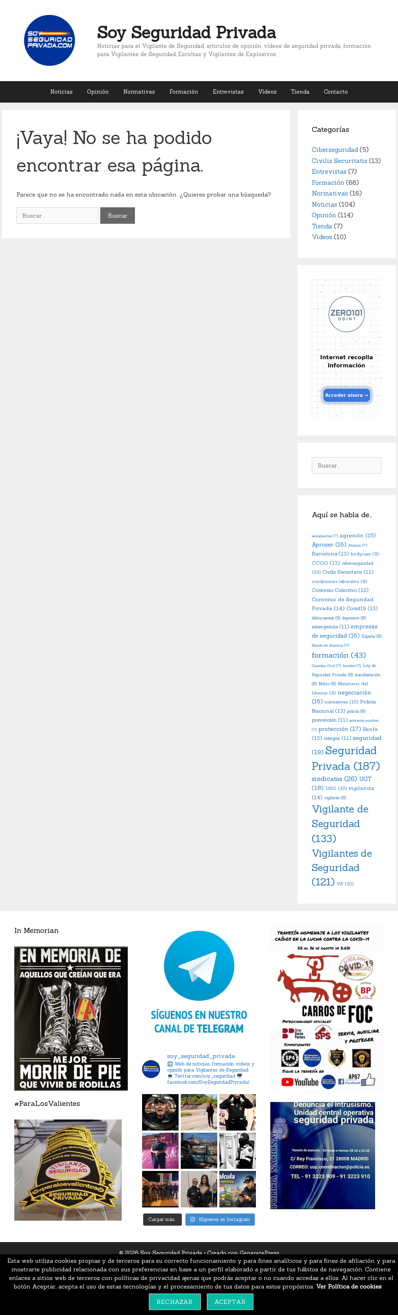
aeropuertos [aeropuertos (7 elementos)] (325, 535)
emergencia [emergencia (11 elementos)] (330, 627)
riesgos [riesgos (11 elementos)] (337, 738)
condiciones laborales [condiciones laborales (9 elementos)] (339, 581)
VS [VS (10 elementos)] (345, 883)
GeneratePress (259, 1253)
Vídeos (267, 91)
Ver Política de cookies (349, 1286)
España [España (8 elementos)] (371, 636)
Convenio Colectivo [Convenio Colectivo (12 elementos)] (340, 590)
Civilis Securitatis (339, 161)
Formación (183, 91)
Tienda (300, 91)
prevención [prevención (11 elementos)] (330, 720)
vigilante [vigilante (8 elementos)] (335, 797)
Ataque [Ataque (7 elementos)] (357, 545)
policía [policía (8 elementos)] (356, 711)
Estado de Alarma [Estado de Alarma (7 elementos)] (330, 645)
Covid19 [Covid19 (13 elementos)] (362, 608)
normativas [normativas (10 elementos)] (341, 702)
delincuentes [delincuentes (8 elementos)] (326, 618)
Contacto (336, 91)
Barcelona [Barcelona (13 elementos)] (330, 553)
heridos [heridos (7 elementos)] (352, 665)
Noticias (61, 91)
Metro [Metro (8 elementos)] (327, 683)
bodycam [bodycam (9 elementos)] (365, 554)
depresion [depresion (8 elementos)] (354, 618)
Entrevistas (228, 91)
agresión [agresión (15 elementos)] (358, 535)
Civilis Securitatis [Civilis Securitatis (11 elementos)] (347, 572)
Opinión (98, 91)
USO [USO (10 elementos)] (336, 788)
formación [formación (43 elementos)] (339, 655)
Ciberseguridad (335, 150)
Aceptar (230, 1301)
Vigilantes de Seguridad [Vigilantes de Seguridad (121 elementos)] (342, 867)
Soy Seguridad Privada (186, 32)
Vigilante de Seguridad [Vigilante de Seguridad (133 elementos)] (340, 823)
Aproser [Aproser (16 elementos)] (329, 544)
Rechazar (174, 1301)
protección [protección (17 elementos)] (340, 728)
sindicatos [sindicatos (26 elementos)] (334, 779)
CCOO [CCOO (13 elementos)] (326, 563)
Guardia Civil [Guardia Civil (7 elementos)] (326, 665)
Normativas (139, 91)
